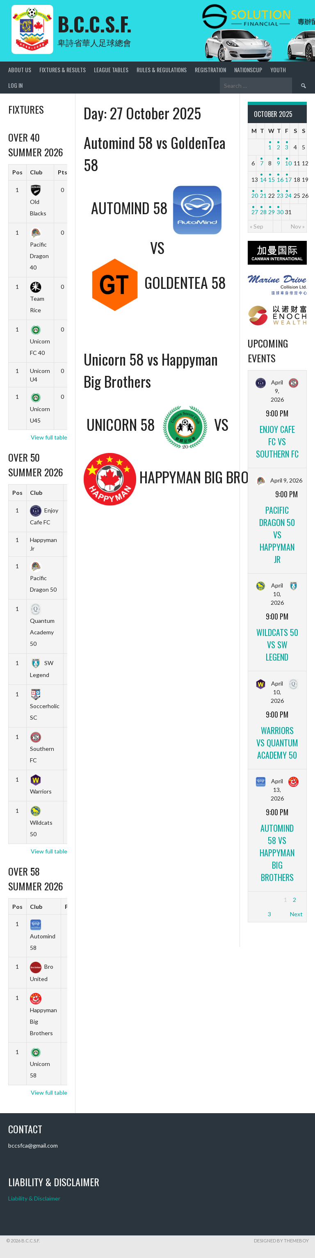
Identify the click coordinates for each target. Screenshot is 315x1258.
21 (263, 195)
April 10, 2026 (277, 594)
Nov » (298, 226)
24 (288, 195)
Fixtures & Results (62, 69)
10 (288, 163)
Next (296, 913)
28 (263, 211)
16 (280, 179)
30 (280, 211)
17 (288, 179)
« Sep (256, 226)
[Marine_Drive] (277, 292)
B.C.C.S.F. (94, 23)
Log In (15, 85)
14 (263, 179)
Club (36, 172)
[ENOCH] (277, 323)
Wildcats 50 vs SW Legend (277, 644)
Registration (210, 69)
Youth (278, 69)
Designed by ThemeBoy (281, 1240)
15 (271, 179)
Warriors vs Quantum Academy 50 (277, 742)
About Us (19, 69)
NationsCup (248, 69)
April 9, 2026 (277, 391)
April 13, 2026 (277, 790)
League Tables (111, 69)
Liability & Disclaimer (34, 1198)
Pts (62, 172)
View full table (49, 437)
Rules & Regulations (162, 69)
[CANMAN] (277, 262)
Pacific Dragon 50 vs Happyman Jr (277, 534)
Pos (17, 172)
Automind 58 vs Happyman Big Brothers (277, 852)
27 (254, 211)
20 (254, 195)
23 (280, 195)
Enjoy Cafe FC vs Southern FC (277, 441)
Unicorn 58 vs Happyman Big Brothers (151, 370)
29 (271, 211)
